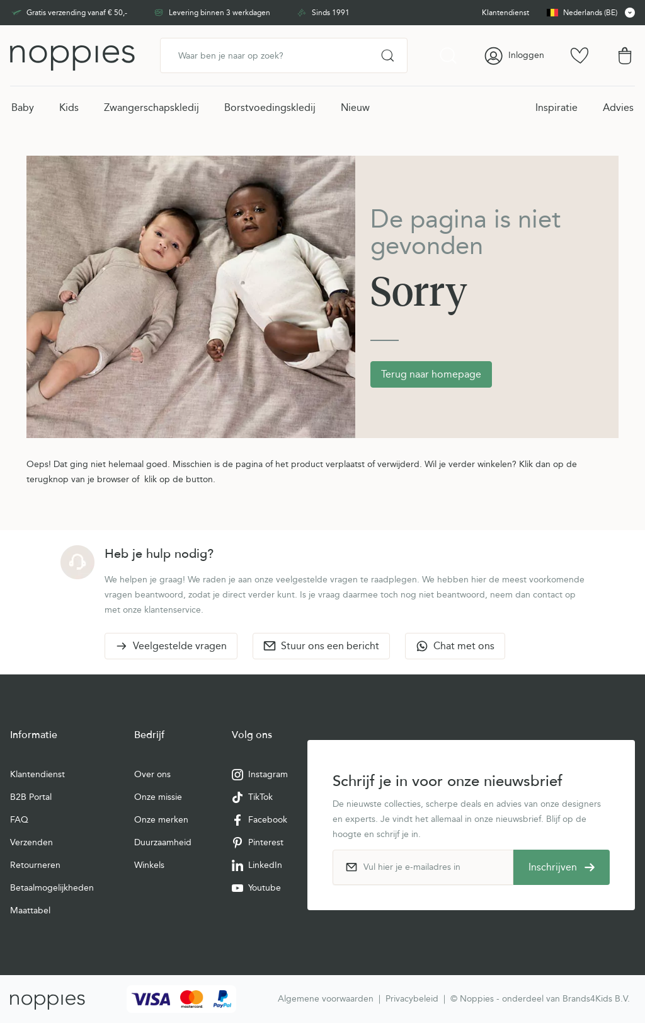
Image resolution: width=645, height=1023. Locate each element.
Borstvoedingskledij (270, 107)
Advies (618, 107)
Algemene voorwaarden (326, 998)
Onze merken (161, 819)
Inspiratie (556, 107)
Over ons (152, 774)
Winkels (149, 865)
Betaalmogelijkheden (52, 887)
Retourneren (35, 865)
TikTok (252, 797)
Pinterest (257, 842)
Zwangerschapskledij (151, 107)
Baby (22, 107)
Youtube (256, 888)
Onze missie (158, 797)
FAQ (19, 819)
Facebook (259, 820)
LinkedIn (257, 865)
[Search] (387, 55)
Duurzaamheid (162, 842)
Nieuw (355, 107)
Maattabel (30, 910)
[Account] (513, 55)
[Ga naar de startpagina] (72, 55)
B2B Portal (31, 797)
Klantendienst (37, 774)
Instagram (260, 774)
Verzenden (31, 842)
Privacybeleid (411, 998)
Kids (69, 107)
